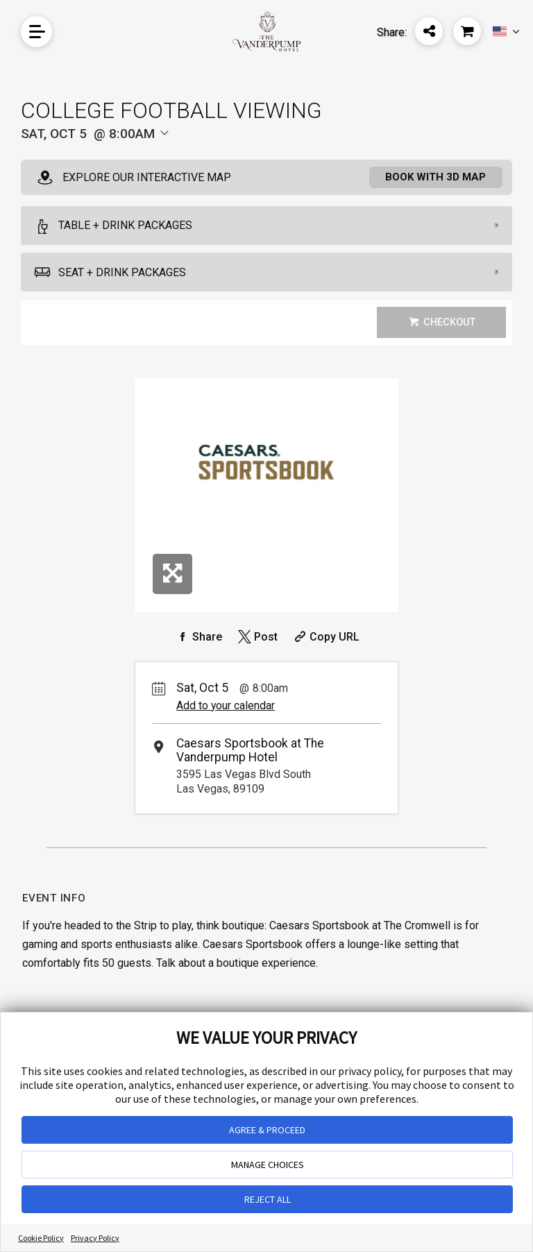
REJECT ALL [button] (267, 1199)
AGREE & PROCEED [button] (267, 1130)
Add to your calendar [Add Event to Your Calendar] (225, 706)
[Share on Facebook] (198, 637)
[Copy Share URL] (325, 637)
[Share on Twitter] (256, 637)
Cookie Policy (41, 1238)
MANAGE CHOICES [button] (267, 1164)
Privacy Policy (95, 1238)
